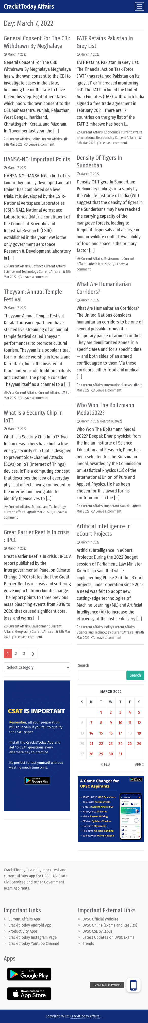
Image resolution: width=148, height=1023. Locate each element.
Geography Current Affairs (34, 631)
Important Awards (117, 506)
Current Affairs (19, 139)
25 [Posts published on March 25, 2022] (130, 743)
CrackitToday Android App (29, 925)
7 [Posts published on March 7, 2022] (91, 722)
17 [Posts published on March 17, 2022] (120, 733)
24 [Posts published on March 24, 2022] (120, 743)
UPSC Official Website (100, 919)
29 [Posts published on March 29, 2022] (101, 754)
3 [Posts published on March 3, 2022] (120, 712)
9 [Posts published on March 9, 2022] (111, 722)
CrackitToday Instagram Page (32, 937)
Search (83, 665)
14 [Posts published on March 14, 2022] (91, 733)
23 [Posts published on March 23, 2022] (111, 743)
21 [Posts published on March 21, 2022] (91, 743)
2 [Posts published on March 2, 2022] (111, 712)
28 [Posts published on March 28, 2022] (91, 754)
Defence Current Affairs (48, 266)
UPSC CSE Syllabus (98, 931)
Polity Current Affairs (46, 139)
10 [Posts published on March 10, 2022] (120, 722)
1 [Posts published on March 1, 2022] (101, 712)
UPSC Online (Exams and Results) (110, 925)
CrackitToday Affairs (29, 6)
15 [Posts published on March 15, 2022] (101, 733)
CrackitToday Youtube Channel (33, 943)
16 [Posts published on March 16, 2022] (111, 733)
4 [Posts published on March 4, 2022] (130, 712)
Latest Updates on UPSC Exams (108, 937)
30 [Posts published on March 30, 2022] (111, 754)
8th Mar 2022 (13, 144)
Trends (88, 943)
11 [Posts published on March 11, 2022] (129, 722)
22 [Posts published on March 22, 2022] (101, 743)
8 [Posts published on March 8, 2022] (101, 722)
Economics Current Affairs (123, 132)
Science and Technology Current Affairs (32, 271)
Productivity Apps (23, 931)
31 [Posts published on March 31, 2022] (120, 754)
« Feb (105, 764)
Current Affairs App (24, 919)
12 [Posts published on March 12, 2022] (139, 722)
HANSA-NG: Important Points (37, 159)
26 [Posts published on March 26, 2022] (139, 743)
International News (118, 385)
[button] (133, 985)
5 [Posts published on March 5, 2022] (139, 712)
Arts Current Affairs (22, 392)
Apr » (139, 764)
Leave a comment (41, 144)
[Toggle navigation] (139, 6)
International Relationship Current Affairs (107, 137)
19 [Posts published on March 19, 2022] (139, 733)
